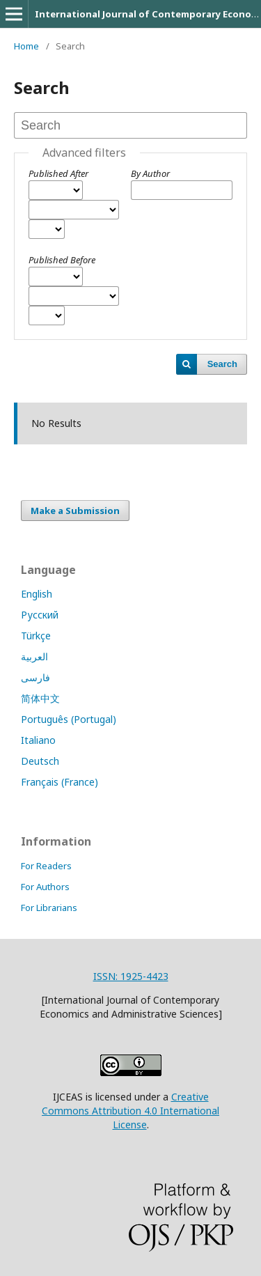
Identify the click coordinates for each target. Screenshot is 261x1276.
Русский (39, 614)
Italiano (38, 740)
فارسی (35, 677)
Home (26, 46)
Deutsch (40, 761)
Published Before (62, 260)
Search (222, 364)
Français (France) (59, 781)
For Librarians (49, 907)
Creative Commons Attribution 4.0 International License (130, 1110)
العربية (34, 656)
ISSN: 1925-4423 (130, 976)
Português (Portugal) (68, 719)
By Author (150, 173)
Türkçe (36, 635)
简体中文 (40, 698)
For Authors (45, 886)
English (36, 593)
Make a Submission (75, 510)
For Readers (46, 865)
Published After (58, 173)
